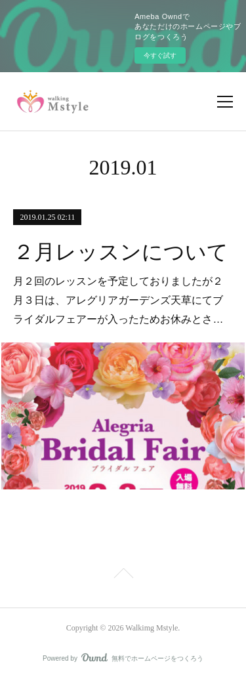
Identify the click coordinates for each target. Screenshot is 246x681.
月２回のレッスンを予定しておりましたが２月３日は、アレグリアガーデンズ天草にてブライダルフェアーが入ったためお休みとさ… (118, 300)
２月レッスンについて (120, 252)
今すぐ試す (160, 55)
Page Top (123, 575)
